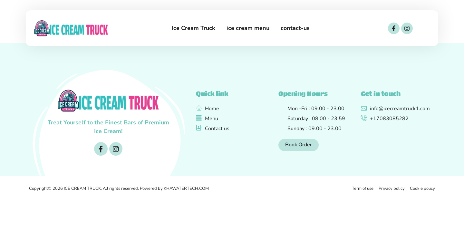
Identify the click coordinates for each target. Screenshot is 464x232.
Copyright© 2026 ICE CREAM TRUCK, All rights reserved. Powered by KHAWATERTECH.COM (119, 188)
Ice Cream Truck (193, 28)
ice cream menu (248, 28)
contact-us (295, 28)
